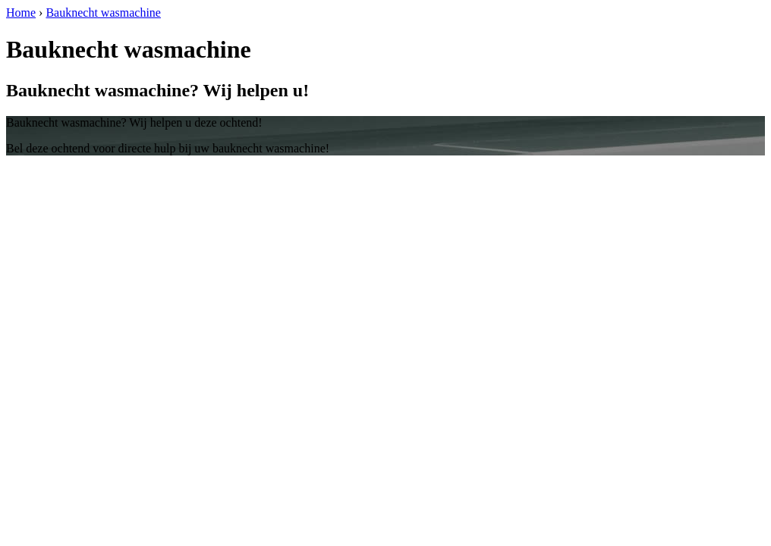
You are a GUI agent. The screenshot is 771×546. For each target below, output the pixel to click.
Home (21, 12)
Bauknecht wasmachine (103, 12)
